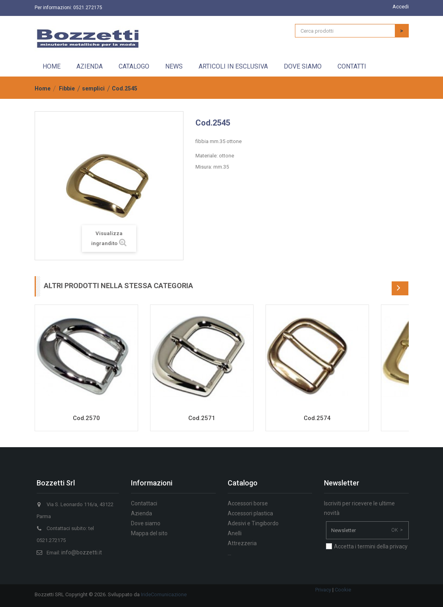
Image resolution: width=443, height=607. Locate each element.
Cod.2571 (201, 418)
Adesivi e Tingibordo (253, 523)
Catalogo (134, 66)
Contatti (352, 66)
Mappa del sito (149, 533)
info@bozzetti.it (81, 552)
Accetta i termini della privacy (371, 546)
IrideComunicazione (164, 594)
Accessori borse (248, 503)
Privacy (323, 590)
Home (51, 66)
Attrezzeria (242, 543)
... (229, 553)
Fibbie (67, 88)
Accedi (400, 7)
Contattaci (144, 503)
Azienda (89, 66)
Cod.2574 (317, 418)
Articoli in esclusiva (233, 66)
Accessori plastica (250, 513)
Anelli (235, 533)
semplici (93, 88)
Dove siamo (303, 66)
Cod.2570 (86, 418)
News (174, 66)
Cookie (343, 590)
